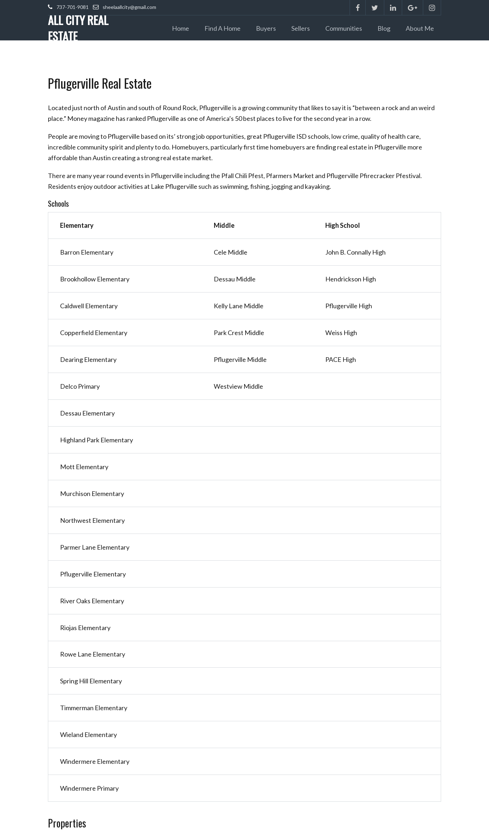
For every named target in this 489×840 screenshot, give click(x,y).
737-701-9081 (72, 7)
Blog (383, 28)
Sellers (300, 28)
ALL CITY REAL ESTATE (78, 27)
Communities (343, 28)
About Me (420, 28)
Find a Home (222, 28)
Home (180, 28)
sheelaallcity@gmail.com (129, 7)
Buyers (266, 28)
